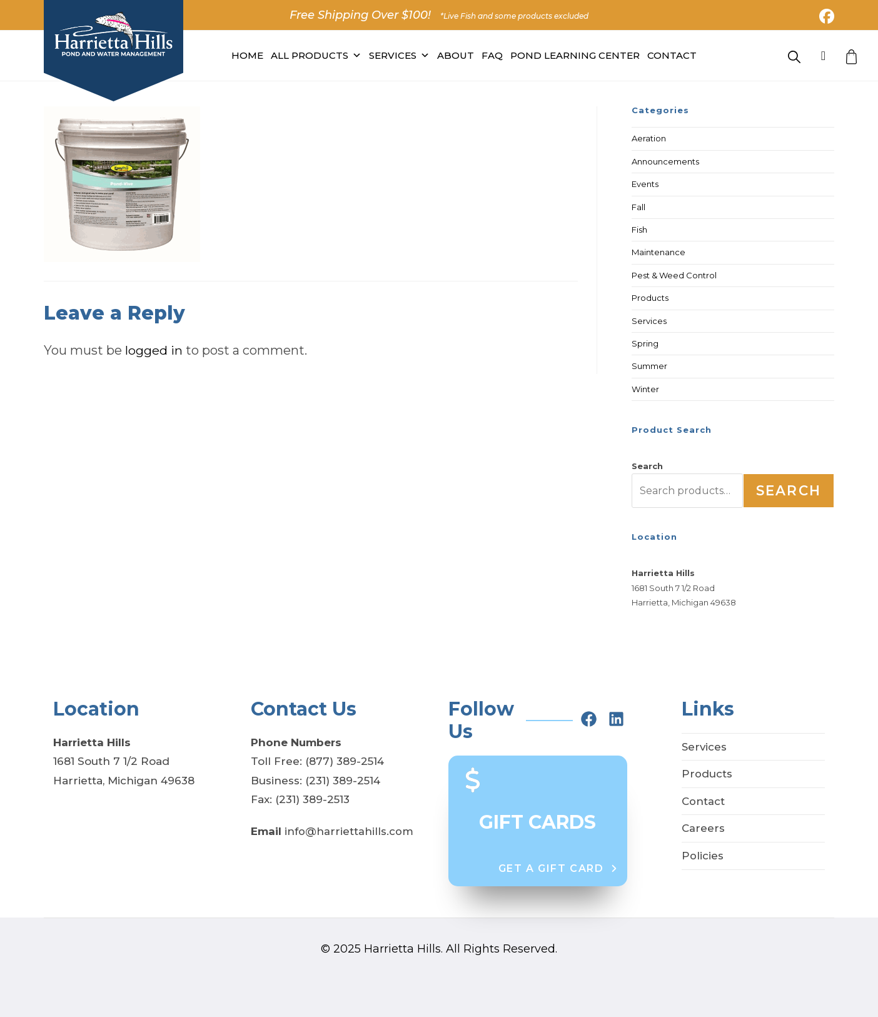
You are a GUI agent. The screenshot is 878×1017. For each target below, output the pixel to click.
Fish (639, 230)
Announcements (665, 161)
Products (650, 298)
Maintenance (658, 252)
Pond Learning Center (575, 55)
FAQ (492, 55)
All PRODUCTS (316, 55)
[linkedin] (616, 719)
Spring (645, 343)
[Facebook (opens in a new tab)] (824, 16)
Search (647, 466)
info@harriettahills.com (349, 831)
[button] (558, 869)
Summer (649, 366)
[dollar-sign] (472, 780)
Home (247, 55)
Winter (645, 389)
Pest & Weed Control (674, 275)
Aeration (649, 138)
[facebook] (589, 719)
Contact (672, 55)
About (455, 55)
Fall (638, 207)
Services (399, 55)
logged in (154, 350)
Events (645, 184)
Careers (703, 828)
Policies (703, 855)
